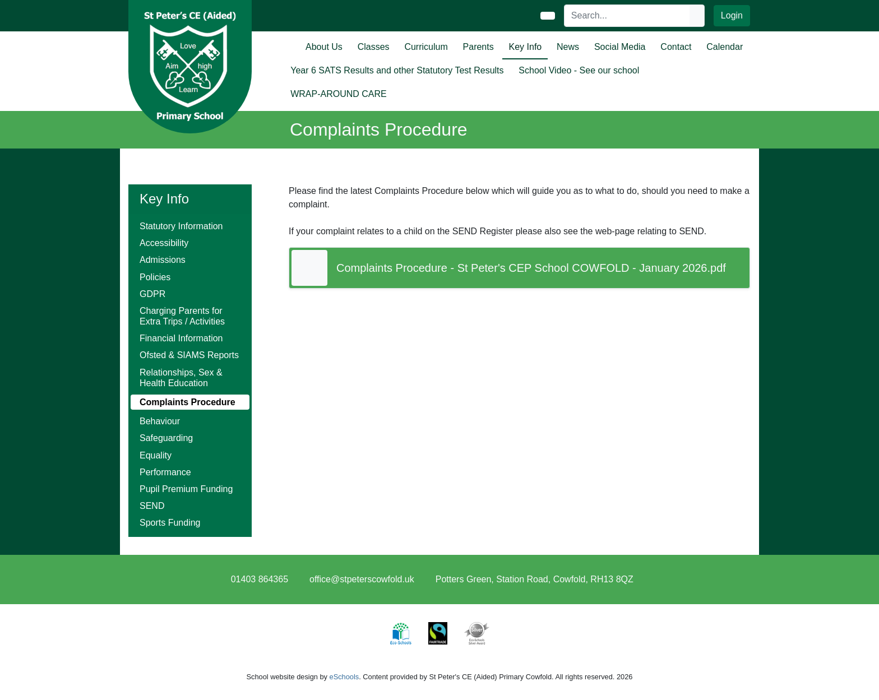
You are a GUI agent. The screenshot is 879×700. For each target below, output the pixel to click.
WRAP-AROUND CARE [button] (338, 94)
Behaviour (160, 421)
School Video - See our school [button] (579, 70)
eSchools (344, 677)
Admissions (163, 260)
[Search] (627, 15)
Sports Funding (170, 522)
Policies (155, 277)
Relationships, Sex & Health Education (181, 378)
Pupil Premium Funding (186, 489)
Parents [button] (478, 47)
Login (732, 15)
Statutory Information (181, 226)
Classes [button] (374, 47)
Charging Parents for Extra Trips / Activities (182, 316)
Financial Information (181, 338)
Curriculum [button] (425, 47)
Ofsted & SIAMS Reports (189, 355)
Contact (675, 47)
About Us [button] (324, 47)
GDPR (152, 294)
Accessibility (164, 243)
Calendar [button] (724, 47)
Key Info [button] (525, 47)
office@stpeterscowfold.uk (361, 579)
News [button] (568, 47)
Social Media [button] (620, 47)
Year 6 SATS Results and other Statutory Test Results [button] (396, 70)
